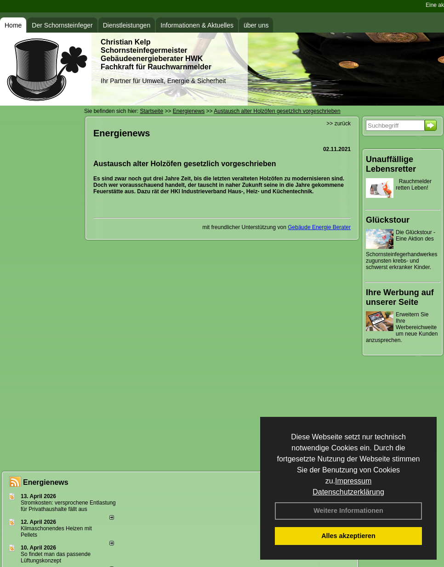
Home (13, 25)
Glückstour (388, 220)
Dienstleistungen (127, 25)
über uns (256, 25)
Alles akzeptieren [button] (348, 535)
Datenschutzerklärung (348, 492)
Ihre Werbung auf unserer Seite (400, 297)
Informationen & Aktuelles (196, 25)
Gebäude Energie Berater (319, 227)
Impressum (353, 481)
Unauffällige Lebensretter (391, 164)
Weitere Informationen (348, 510)
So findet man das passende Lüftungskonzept (56, 557)
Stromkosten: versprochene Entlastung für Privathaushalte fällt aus (68, 506)
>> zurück (338, 123)
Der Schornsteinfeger (62, 25)
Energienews (45, 482)
